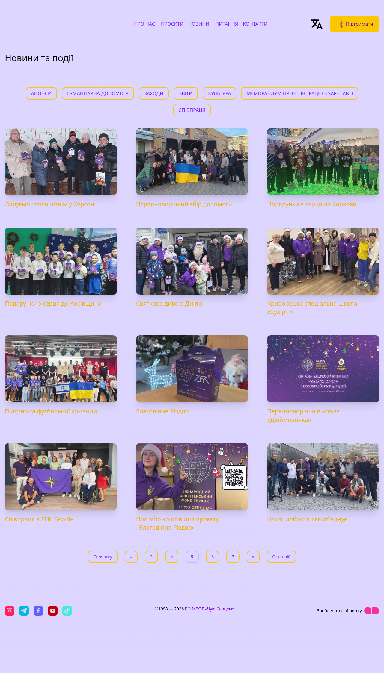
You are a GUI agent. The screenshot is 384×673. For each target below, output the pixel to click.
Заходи (153, 93)
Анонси (41, 93)
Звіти (185, 93)
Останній (281, 557)
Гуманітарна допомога (98, 93)
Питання (226, 24)
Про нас (144, 24)
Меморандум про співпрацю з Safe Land (299, 93)
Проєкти (172, 24)
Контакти (255, 24)
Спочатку (102, 557)
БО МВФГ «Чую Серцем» (209, 609)
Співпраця (192, 110)
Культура (219, 93)
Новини (199, 24)
